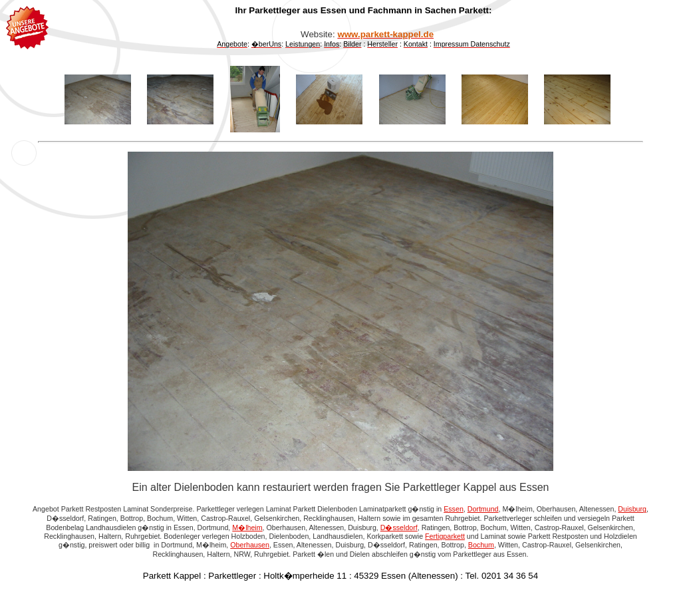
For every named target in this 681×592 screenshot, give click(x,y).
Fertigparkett (445, 536)
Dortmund (483, 509)
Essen (454, 509)
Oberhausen (249, 545)
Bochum (481, 545)
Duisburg (632, 509)
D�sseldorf (399, 527)
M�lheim (247, 527)
